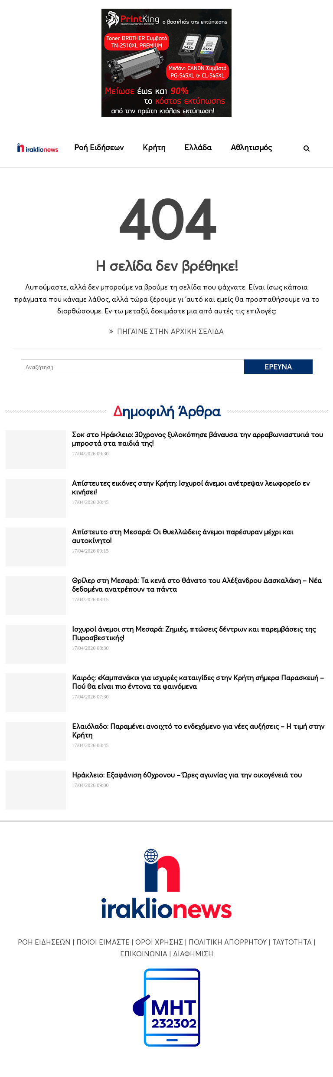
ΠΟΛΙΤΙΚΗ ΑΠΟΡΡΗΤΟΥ (228, 942)
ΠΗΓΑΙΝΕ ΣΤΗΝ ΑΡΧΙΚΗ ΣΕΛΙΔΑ (166, 331)
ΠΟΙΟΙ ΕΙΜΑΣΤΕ (103, 942)
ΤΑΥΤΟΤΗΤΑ (292, 942)
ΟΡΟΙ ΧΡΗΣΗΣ (159, 942)
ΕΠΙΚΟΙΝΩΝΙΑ (143, 953)
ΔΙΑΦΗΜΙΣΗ (193, 953)
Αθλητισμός (251, 147)
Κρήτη (154, 147)
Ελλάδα (198, 147)
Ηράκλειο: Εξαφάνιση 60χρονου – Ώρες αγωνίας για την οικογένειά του (187, 775)
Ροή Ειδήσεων (99, 147)
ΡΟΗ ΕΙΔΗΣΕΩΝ (44, 942)
